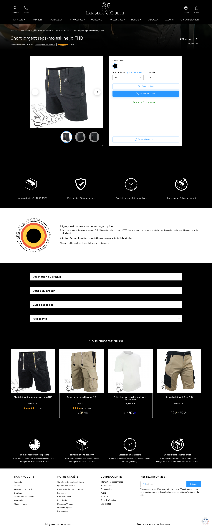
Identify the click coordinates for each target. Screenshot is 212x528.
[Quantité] (163, 77)
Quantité (151, 72)
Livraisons (61, 493)
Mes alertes (106, 504)
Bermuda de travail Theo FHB (179, 397)
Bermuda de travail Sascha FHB (81, 397)
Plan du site (62, 500)
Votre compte (111, 476)
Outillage (18, 493)
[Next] (97, 92)
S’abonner (194, 484)
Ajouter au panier (145, 93)
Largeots (18, 482)
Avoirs (103, 493)
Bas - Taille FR (127, 72)
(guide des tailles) (134, 72)
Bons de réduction (108, 500)
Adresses (105, 496)
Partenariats (62, 511)
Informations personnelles (112, 482)
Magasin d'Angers (65, 504)
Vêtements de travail (23, 489)
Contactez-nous (64, 496)
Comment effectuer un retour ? (70, 489)
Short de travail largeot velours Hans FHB (33, 397)
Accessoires (19, 500)
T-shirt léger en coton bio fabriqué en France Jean (130, 398)
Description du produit (45, 45)
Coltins (17, 485)
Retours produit (107, 485)
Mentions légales (64, 507)
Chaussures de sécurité (24, 496)
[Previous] (35, 92)
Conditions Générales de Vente (70, 482)
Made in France (20, 504)
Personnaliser (146, 86)
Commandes (106, 489)
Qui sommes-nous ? (65, 485)
